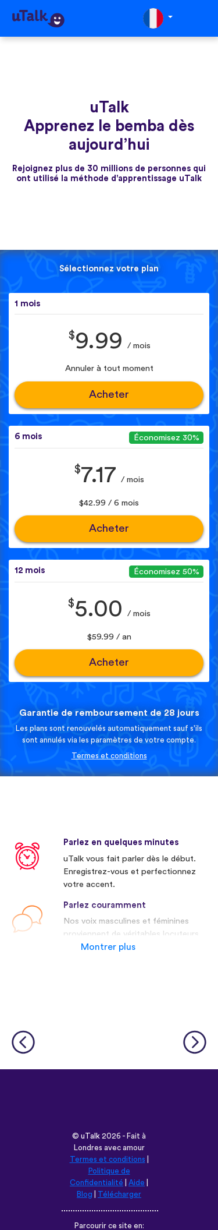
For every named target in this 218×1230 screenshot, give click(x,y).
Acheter (109, 394)
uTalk (90, 1136)
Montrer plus (108, 947)
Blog (84, 1194)
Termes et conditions (109, 756)
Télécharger (119, 1194)
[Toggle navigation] (201, 18)
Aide (136, 1183)
